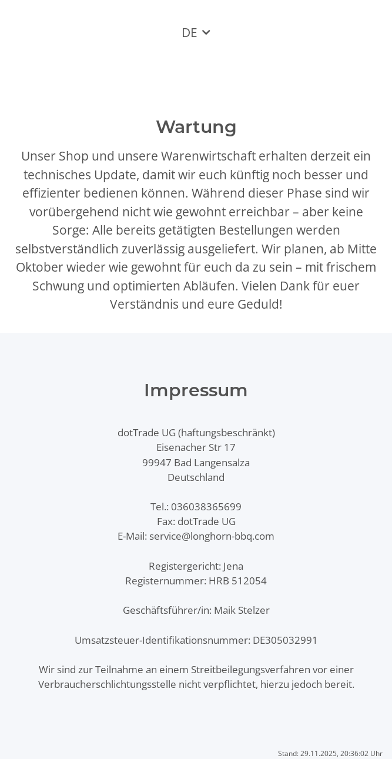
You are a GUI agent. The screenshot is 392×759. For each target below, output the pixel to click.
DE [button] (189, 32)
